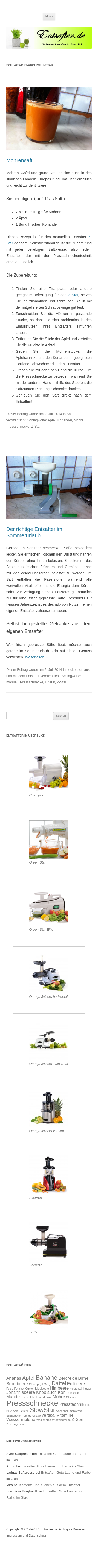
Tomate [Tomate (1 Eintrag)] (26, 1415)
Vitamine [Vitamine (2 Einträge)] (64, 1415)
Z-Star (73, 295)
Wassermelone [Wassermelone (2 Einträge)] (20, 1419)
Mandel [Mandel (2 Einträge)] (13, 1396)
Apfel (52, 420)
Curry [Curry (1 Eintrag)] (47, 1384)
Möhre (79, 420)
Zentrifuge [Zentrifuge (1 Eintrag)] (12, 1424)
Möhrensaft (19, 160)
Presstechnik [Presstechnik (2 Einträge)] (71, 1404)
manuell (12, 682)
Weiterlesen (37, 657)
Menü (49, 16)
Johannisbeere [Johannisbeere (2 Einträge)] (20, 1392)
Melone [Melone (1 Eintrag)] (37, 1397)
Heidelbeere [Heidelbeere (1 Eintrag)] (41, 1388)
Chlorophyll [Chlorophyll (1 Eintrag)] (36, 1384)
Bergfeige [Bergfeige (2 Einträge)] (68, 1378)
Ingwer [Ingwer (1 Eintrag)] (87, 1388)
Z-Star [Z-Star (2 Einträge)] (78, 1419)
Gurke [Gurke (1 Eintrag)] (29, 1388)
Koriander (64, 420)
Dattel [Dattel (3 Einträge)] (59, 1383)
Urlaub (50, 682)
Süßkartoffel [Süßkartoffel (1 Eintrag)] (13, 1415)
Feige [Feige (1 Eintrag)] (9, 1388)
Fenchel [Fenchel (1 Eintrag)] (19, 1388)
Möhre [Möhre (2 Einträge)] (59, 1396)
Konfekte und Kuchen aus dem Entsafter (49, 1485)
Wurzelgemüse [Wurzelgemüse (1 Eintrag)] (61, 1419)
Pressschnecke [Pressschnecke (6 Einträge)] (32, 1403)
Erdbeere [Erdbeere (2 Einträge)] (76, 1383)
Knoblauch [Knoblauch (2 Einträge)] (46, 1392)
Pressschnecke (17, 426)
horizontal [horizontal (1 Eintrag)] (76, 1388)
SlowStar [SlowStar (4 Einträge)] (42, 1409)
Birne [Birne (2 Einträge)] (83, 1378)
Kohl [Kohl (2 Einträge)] (62, 1392)
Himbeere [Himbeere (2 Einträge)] (59, 1388)
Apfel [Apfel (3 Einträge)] (28, 1378)
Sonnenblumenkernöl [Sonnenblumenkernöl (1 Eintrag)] (69, 1411)
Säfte (70, 414)
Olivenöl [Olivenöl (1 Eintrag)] (71, 1397)
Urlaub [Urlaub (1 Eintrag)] (36, 1415)
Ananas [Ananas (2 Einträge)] (13, 1378)
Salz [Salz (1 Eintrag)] (16, 1411)
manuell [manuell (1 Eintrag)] (26, 1397)
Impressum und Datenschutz (26, 1535)
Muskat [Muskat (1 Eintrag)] (47, 1397)
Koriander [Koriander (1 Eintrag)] (73, 1392)
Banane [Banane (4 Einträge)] (46, 1377)
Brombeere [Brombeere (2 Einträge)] (17, 1383)
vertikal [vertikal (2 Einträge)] (48, 1415)
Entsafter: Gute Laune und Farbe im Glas (53, 1466)
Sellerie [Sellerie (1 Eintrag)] (24, 1411)
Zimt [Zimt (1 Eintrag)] (22, 1424)
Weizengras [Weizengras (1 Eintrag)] (43, 1419)
